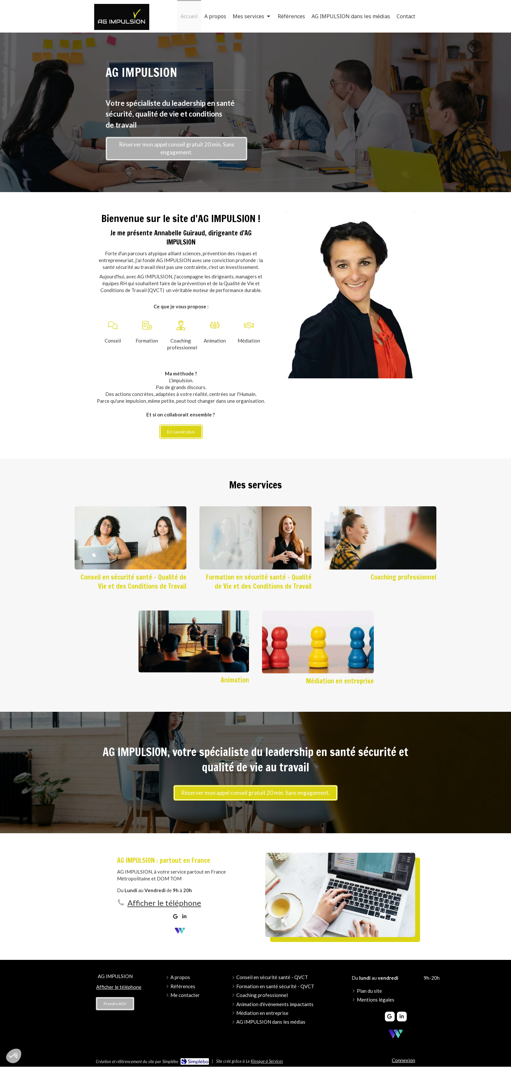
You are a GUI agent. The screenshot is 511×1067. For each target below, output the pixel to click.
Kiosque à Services (267, 1061)
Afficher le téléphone (164, 902)
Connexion (403, 1060)
